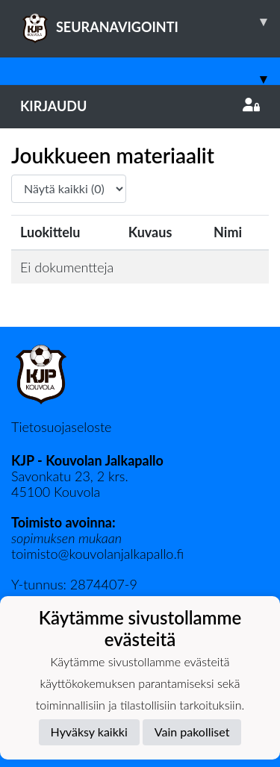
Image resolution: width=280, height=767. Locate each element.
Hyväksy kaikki (89, 731)
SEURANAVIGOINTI (150, 21)
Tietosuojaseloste (61, 427)
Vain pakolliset (192, 731)
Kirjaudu (140, 106)
